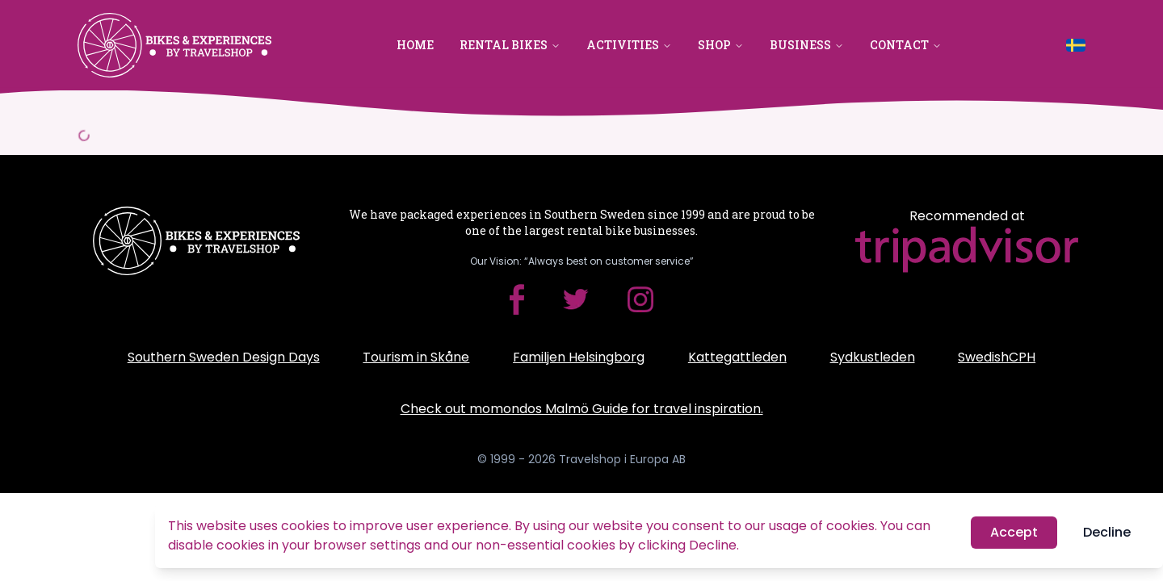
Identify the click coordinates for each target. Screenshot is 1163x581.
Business (807, 44)
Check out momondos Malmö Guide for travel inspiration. (582, 408)
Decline (1107, 533)
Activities (629, 44)
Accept (1014, 533)
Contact (906, 44)
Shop (721, 44)
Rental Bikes (510, 44)
